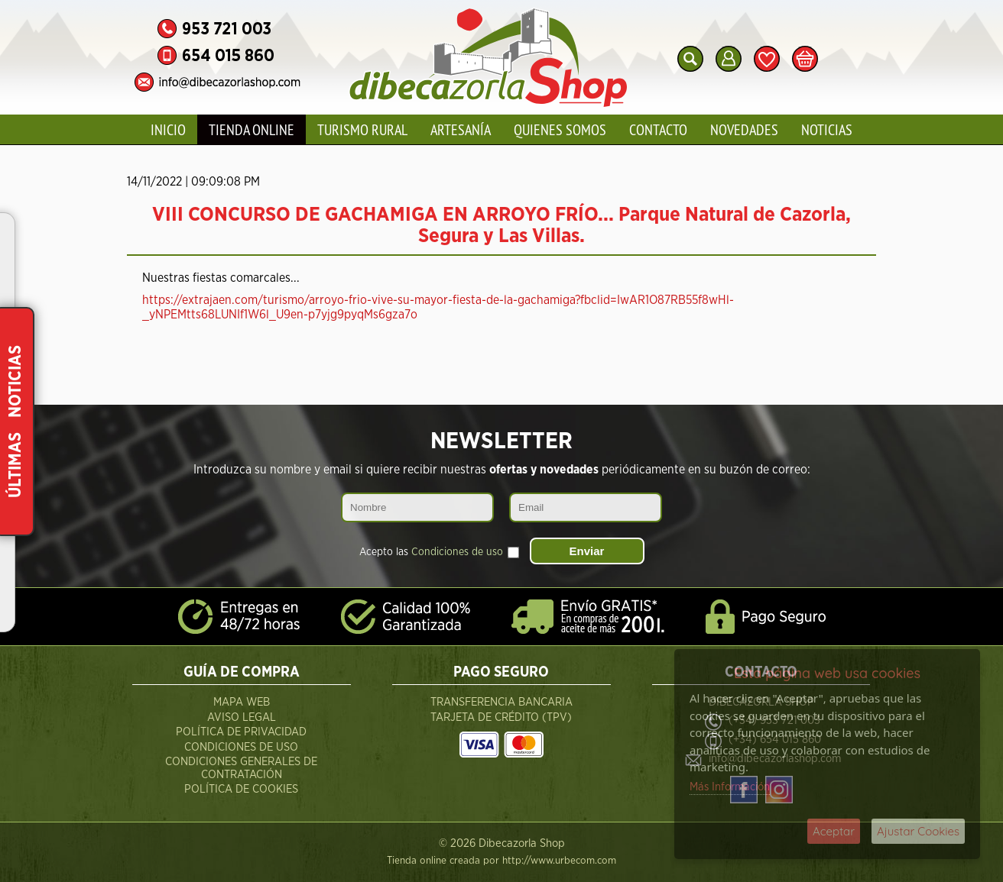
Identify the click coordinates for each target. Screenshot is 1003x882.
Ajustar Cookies (918, 831)
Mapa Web (241, 702)
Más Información (730, 787)
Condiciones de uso (457, 552)
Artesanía (460, 129)
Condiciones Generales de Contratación (241, 768)
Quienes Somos (560, 129)
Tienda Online (251, 129)
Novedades (744, 129)
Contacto (658, 129)
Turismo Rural (362, 129)
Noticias (826, 129)
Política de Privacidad (241, 732)
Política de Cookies (241, 789)
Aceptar (834, 831)
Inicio (168, 129)
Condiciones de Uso (241, 747)
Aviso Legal (241, 717)
